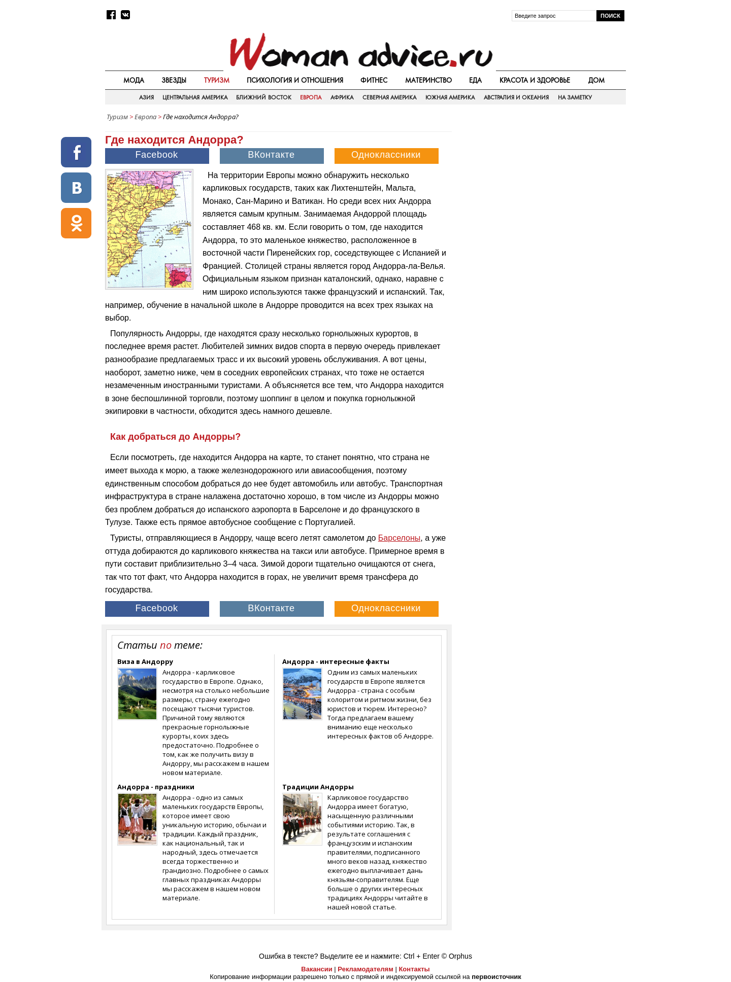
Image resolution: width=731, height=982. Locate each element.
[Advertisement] (539, 197)
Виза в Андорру (145, 661)
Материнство (428, 80)
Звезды (173, 80)
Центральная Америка (194, 97)
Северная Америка (389, 97)
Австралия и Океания (516, 97)
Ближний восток (263, 97)
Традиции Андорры (318, 786)
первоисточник (496, 976)
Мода (133, 80)
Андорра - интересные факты (335, 661)
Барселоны (399, 538)
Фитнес (373, 80)
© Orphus (457, 956)
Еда (475, 80)
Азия (146, 97)
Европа (310, 97)
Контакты (413, 969)
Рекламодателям (365, 969)
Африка (341, 97)
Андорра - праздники (155, 786)
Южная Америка (450, 97)
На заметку (575, 97)
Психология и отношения (295, 80)
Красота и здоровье (535, 80)
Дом (596, 80)
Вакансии (316, 969)
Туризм (216, 80)
